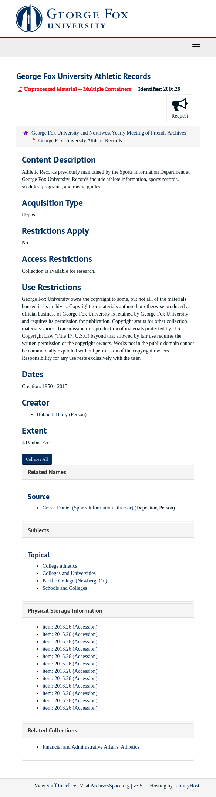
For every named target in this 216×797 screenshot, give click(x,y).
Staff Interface (61, 786)
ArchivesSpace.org (110, 786)
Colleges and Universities (69, 573)
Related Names (47, 472)
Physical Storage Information (65, 611)
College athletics (60, 566)
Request (179, 108)
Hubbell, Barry (52, 414)
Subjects (38, 530)
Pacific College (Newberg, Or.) (75, 581)
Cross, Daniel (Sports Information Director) (88, 508)
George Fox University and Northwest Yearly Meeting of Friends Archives (108, 133)
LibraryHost (186, 786)
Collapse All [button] (37, 459)
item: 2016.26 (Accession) (70, 627)
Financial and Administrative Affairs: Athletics (91, 747)
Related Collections (52, 730)
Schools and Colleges (65, 588)
